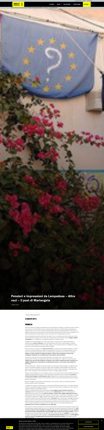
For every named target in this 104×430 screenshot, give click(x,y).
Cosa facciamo (67, 4)
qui (23, 421)
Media (84, 0)
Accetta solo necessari (88, 419)
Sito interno (89, 0)
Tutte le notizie (17, 7)
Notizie (59, 4)
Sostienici (87, 4)
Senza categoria (24, 7)
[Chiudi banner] (101, 409)
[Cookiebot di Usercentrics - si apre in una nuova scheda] (9, 427)
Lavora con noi (78, 0)
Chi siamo (52, 4)
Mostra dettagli (75, 427)
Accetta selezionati (88, 415)
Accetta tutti (88, 410)
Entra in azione (77, 4)
